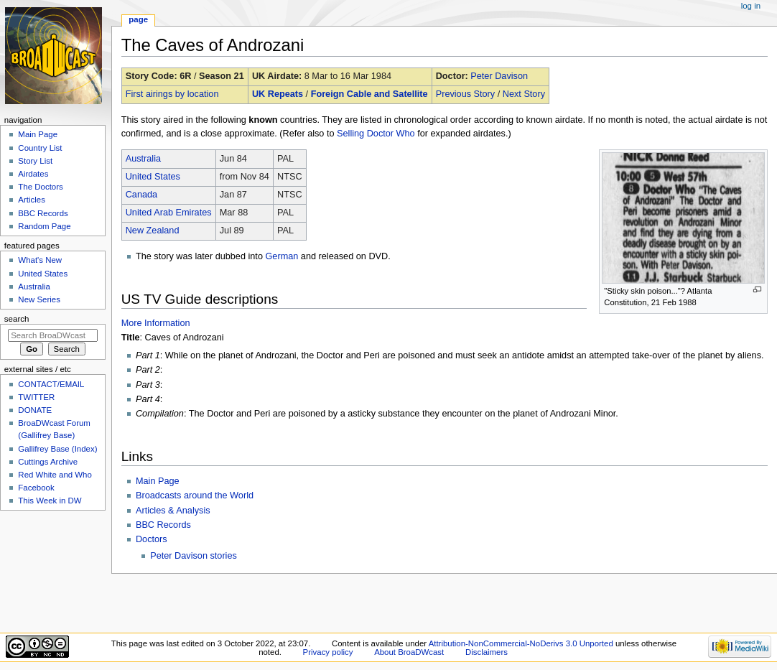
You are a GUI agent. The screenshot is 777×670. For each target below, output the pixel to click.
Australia (143, 159)
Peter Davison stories (193, 556)
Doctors (151, 539)
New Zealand (153, 230)
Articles (31, 199)
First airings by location (172, 94)
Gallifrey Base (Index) (57, 449)
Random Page (44, 226)
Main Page (158, 481)
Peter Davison (499, 76)
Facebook (36, 487)
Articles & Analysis (173, 511)
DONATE (35, 410)
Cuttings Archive (48, 461)
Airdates (33, 173)
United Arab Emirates (169, 213)
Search (16, 319)
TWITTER (36, 397)
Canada (141, 195)
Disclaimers (486, 652)
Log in (750, 5)
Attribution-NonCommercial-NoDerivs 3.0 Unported (521, 643)
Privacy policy (328, 652)
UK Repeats (277, 94)
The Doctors (40, 186)
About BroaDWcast (409, 652)
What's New (40, 260)
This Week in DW (49, 500)
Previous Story (465, 94)
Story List (35, 161)
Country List (40, 148)
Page (138, 19)
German (281, 256)
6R (185, 76)
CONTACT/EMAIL (51, 384)
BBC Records (163, 525)
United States (153, 177)
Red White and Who (55, 474)
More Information (155, 323)
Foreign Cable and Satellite (369, 94)
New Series (39, 299)
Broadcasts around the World (194, 495)
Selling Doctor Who (376, 134)
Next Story (524, 94)
